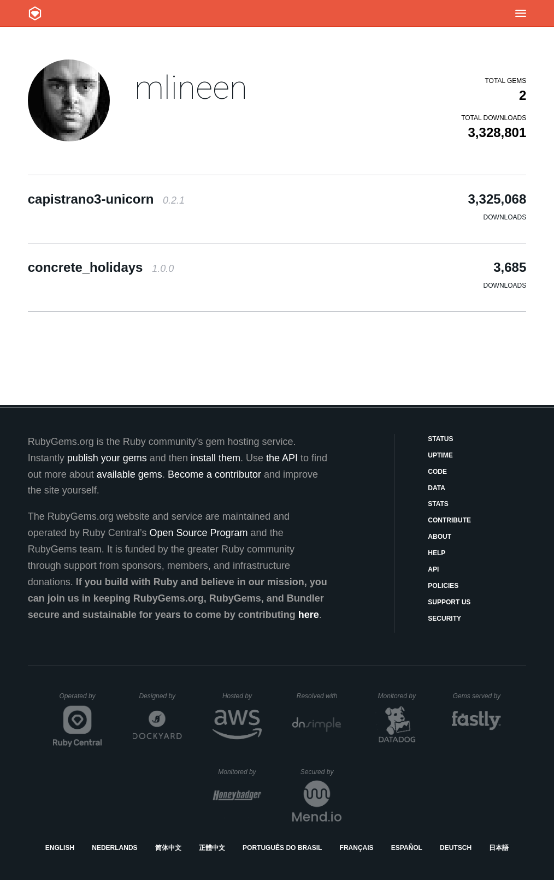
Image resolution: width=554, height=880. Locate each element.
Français (357, 848)
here (308, 614)
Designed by (160, 696)
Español (406, 848)
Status (440, 439)
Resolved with (319, 696)
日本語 (499, 848)
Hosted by (242, 696)
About (439, 536)
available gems (129, 474)
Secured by (320, 772)
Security (444, 618)
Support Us (449, 602)
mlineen (190, 87)
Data (436, 488)
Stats (438, 504)
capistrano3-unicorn (106, 199)
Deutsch (456, 848)
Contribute (449, 520)
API (433, 569)
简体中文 (168, 848)
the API (282, 458)
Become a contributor (214, 474)
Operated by (81, 699)
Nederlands (114, 848)
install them (215, 458)
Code (437, 471)
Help (436, 553)
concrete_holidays (101, 267)
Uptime (440, 455)
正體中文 (212, 848)
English (59, 848)
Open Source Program (199, 532)
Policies (443, 586)
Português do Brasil (282, 848)
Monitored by (400, 696)
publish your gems (107, 458)
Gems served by (477, 696)
